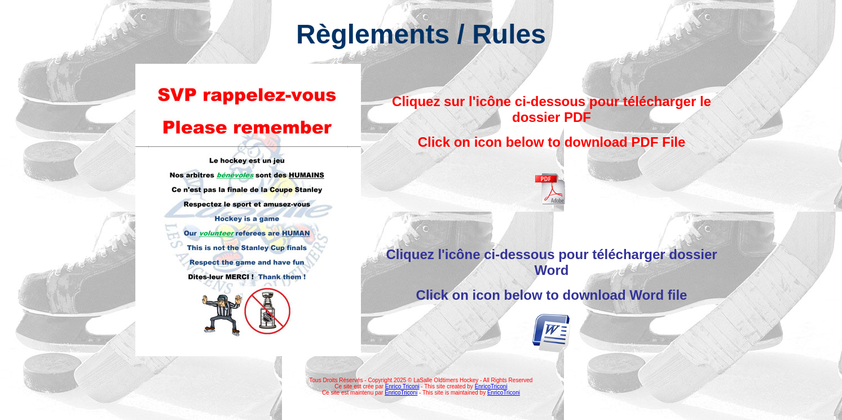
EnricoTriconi (491, 386)
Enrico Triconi (402, 386)
